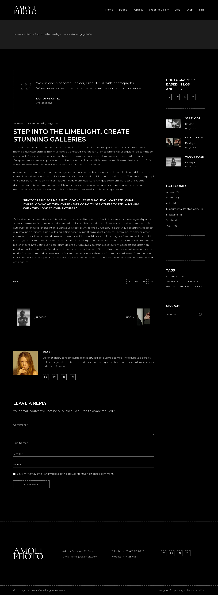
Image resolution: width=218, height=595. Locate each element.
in (64, 377)
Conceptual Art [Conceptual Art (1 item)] (192, 278)
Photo (16, 281)
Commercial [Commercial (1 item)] (172, 278)
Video (169, 226)
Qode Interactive (32, 590)
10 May (17, 123)
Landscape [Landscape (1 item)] (185, 282)
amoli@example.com (84, 556)
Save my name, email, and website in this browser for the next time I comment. (65, 473)
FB (168, 97)
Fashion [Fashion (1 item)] (170, 282)
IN (185, 97)
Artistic (28, 34)
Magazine (52, 123)
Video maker (194, 156)
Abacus (170, 192)
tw (54, 377)
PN (193, 97)
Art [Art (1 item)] (183, 273)
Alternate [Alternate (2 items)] (172, 273)
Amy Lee (30, 123)
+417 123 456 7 (129, 556)
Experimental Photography (182, 208)
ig (73, 377)
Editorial (171, 203)
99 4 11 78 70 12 (135, 551)
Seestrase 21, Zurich (83, 551)
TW (177, 97)
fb (45, 377)
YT (187, 553)
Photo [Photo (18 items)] (197, 282)
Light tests (194, 137)
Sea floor (193, 118)
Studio (170, 220)
